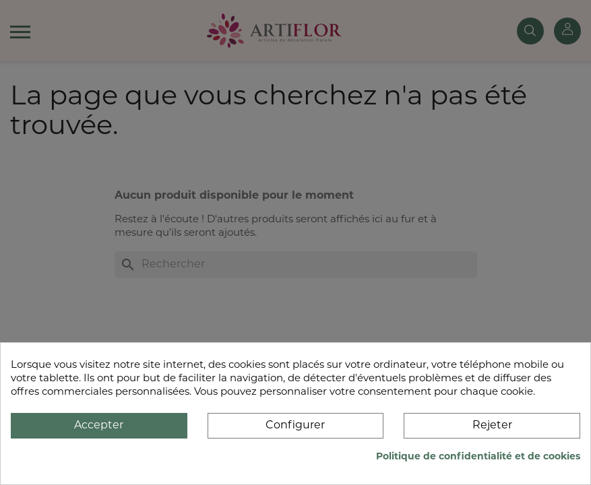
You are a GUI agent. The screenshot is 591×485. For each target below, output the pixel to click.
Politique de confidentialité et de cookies (478, 457)
